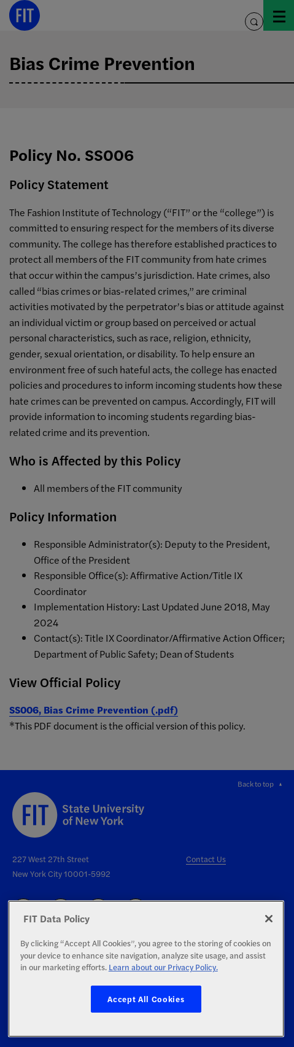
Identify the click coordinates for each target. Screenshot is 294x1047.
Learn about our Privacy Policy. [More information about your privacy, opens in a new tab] (163, 967)
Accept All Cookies (145, 999)
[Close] (268, 918)
